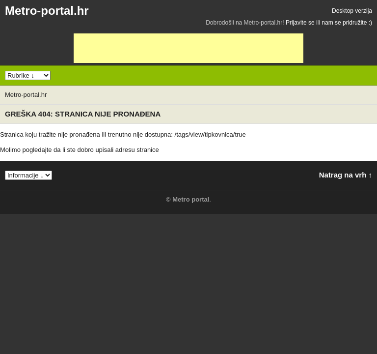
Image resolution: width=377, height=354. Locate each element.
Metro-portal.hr (47, 10)
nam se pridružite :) (347, 22)
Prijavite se (300, 22)
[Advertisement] (188, 48)
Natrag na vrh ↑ (345, 175)
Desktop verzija (352, 10)
